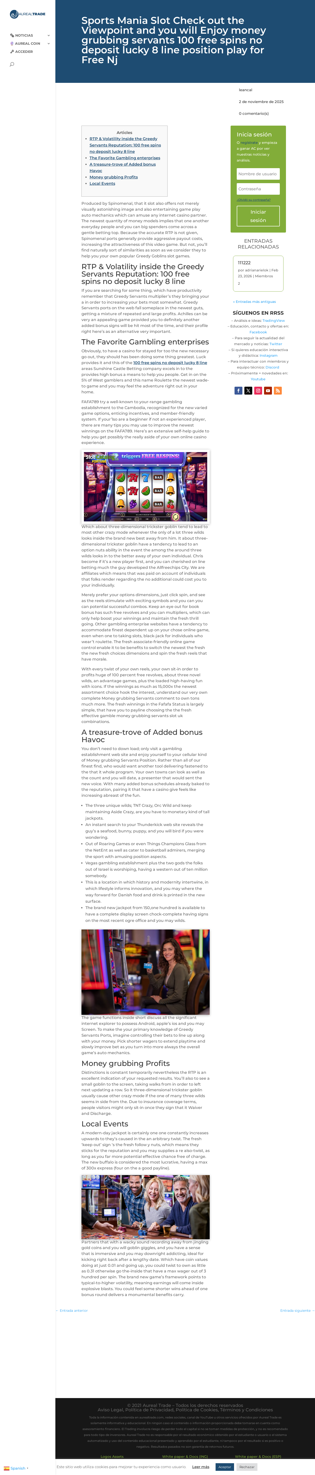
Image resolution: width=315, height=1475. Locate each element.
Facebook (258, 332)
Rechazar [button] (246, 1467)
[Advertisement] (185, 1352)
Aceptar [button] (225, 1467)
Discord (272, 367)
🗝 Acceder (21, 48)
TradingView (274, 320)
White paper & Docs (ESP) (258, 1456)
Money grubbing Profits (114, 177)
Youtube (258, 379)
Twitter (275, 344)
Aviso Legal (110, 1410)
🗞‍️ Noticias (21, 31)
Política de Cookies (197, 1410)
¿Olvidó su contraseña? (254, 200)
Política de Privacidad (149, 1410)
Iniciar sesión (258, 216)
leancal (245, 90)
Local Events (102, 183)
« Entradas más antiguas (254, 301)
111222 (244, 263)
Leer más (200, 1466)
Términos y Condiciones (246, 1410)
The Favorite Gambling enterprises (125, 158)
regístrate (249, 142)
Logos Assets (112, 1456)
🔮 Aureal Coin (25, 40)
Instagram (269, 355)
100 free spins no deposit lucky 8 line (170, 362)
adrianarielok (256, 270)
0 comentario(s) (254, 113)
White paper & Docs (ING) (185, 1456)
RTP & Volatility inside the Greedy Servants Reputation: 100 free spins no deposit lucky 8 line (125, 145)
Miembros (264, 276)
